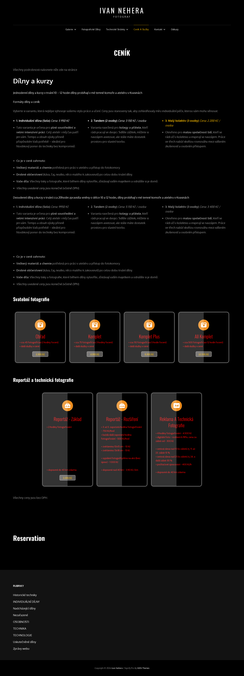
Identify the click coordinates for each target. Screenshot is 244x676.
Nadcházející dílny (24, 608)
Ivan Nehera (122, 10)
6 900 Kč (149, 354)
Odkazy (175, 29)
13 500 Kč (204, 354)
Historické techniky (25, 595)
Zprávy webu (21, 648)
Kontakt (158, 29)
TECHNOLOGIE (22, 635)
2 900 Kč (40, 354)
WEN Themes (143, 668)
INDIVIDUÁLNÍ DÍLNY (26, 601)
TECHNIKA (19, 628)
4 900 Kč (94, 354)
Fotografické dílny (91, 29)
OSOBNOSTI (21, 621)
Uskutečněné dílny (24, 642)
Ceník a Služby (141, 29)
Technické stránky (115, 29)
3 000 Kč (67, 477)
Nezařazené (20, 615)
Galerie (69, 29)
